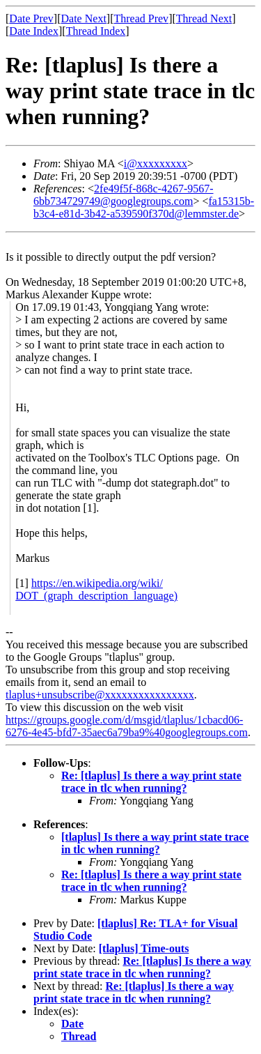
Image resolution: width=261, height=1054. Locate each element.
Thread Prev (140, 18)
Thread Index (96, 31)
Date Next (83, 18)
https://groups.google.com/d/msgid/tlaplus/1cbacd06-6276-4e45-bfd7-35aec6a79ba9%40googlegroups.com (127, 726)
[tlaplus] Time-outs (144, 948)
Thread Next (204, 18)
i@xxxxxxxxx (155, 163)
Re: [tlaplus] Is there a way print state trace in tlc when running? (151, 782)
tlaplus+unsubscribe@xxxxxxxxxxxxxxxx (100, 695)
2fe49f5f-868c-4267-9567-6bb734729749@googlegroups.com (123, 195)
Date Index (33, 31)
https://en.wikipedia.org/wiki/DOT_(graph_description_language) (96, 589)
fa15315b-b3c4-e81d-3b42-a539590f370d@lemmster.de (143, 207)
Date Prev (31, 18)
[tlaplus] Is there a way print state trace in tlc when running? (154, 843)
